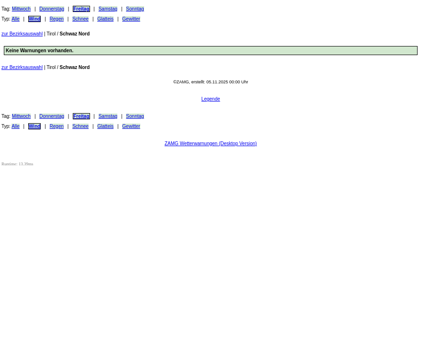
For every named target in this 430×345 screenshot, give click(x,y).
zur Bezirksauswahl (22, 33)
